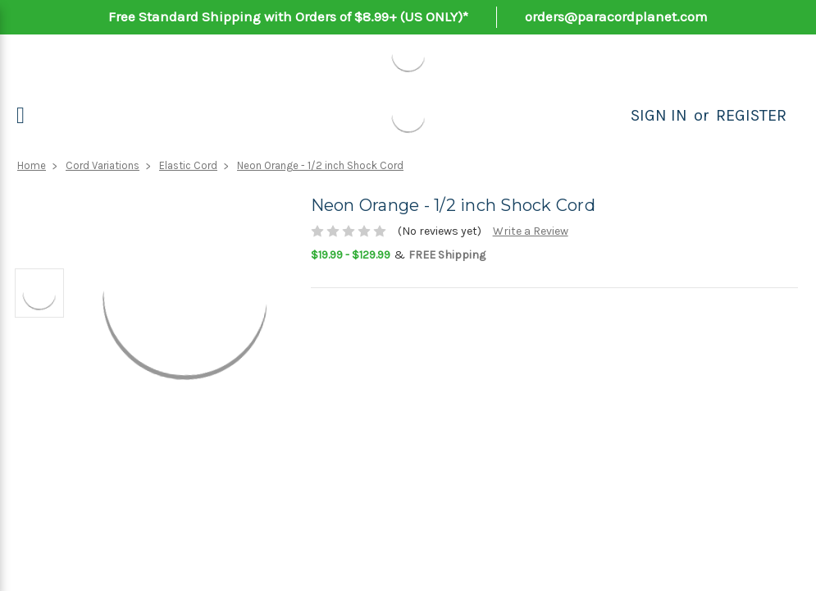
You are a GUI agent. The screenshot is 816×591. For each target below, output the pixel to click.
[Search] (613, 115)
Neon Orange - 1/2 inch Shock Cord (320, 165)
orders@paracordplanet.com (616, 16)
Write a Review (530, 231)
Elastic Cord (188, 165)
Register (751, 115)
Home (31, 165)
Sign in (659, 115)
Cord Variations (102, 165)
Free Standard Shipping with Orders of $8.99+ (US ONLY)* (288, 16)
